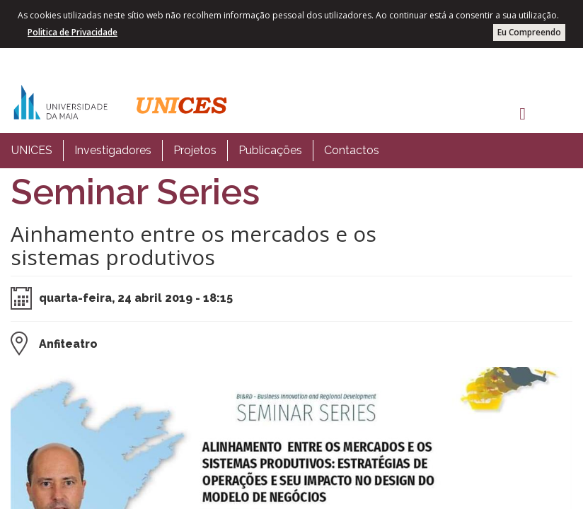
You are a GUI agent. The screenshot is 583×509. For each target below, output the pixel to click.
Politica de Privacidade (72, 32)
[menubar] (195, 150)
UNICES (31, 150)
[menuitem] (32, 150)
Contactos (351, 150)
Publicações (270, 150)
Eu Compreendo (529, 32)
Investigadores (112, 150)
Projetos (195, 150)
